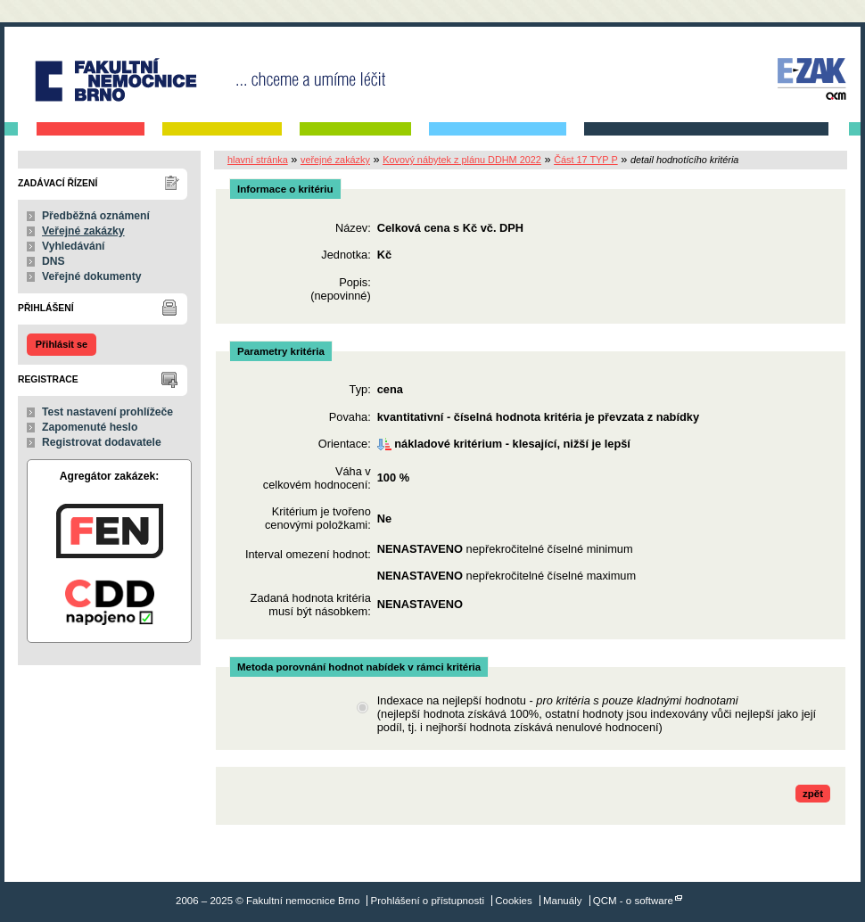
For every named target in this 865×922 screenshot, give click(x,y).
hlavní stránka (257, 159)
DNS (53, 261)
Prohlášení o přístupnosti (427, 900)
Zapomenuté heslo (89, 427)
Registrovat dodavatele (101, 442)
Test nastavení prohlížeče (107, 412)
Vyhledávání (73, 246)
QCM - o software (633, 900)
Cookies (513, 900)
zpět (813, 793)
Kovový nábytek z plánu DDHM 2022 (462, 159)
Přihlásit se (61, 344)
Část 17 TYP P (586, 159)
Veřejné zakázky (83, 231)
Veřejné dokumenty (91, 276)
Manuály (562, 900)
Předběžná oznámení (96, 216)
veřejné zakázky (335, 159)
